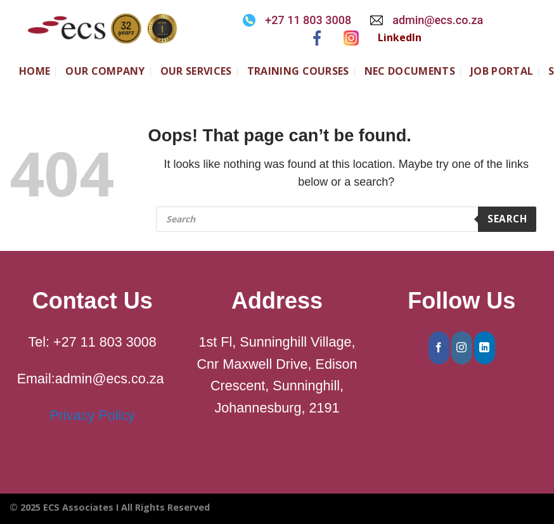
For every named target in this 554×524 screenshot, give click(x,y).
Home (34, 71)
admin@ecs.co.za (437, 20)
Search (507, 219)
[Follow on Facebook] (438, 347)
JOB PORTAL (501, 71)
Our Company (105, 71)
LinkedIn (400, 37)
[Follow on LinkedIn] (484, 347)
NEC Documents (409, 71)
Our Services (196, 71)
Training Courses (298, 71)
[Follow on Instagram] (461, 347)
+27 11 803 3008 (308, 20)
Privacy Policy (91, 415)
